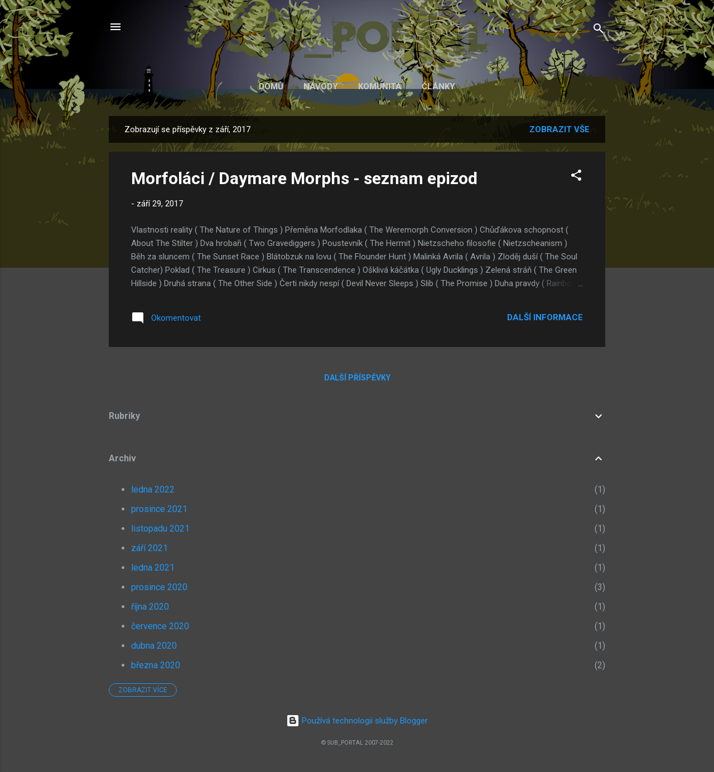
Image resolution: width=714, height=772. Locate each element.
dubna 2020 (154, 645)
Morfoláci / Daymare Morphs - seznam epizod (304, 178)
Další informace (545, 317)
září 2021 (149, 548)
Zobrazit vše (559, 129)
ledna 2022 (153, 489)
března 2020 (155, 665)
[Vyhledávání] (598, 30)
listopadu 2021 (160, 528)
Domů (271, 86)
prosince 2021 (159, 509)
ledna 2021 (153, 567)
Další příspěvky (357, 377)
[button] (576, 177)
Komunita (380, 86)
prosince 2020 (159, 587)
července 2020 (160, 626)
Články (438, 86)
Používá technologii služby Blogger (357, 721)
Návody (320, 86)
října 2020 (150, 606)
